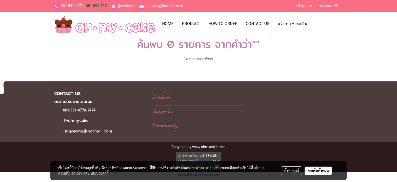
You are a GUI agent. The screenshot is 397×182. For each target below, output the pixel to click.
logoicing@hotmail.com (164, 6)
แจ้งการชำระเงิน (292, 23)
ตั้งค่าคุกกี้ (291, 170)
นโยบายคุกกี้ (99, 173)
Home (167, 23)
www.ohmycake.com (209, 147)
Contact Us (257, 23)
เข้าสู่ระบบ (304, 6)
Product (191, 23)
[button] (316, 24)
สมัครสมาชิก (329, 6)
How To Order (222, 23)
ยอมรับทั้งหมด (318, 170)
